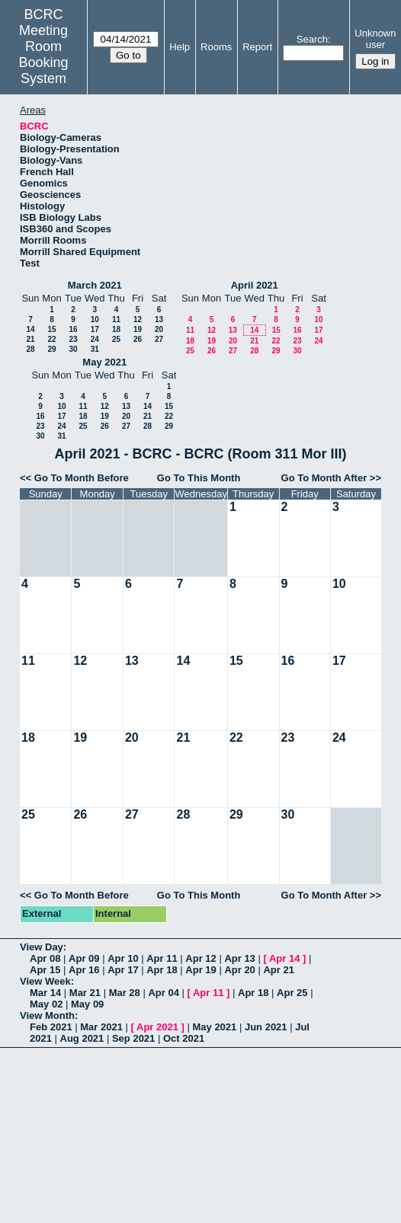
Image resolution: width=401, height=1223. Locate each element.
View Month (47, 1015)
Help (179, 47)
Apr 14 (284, 958)
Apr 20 (239, 970)
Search (312, 39)
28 (30, 349)
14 (30, 329)
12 (137, 319)
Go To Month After (324, 478)
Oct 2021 (183, 1038)
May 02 (46, 1004)
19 (137, 329)
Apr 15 (45, 970)
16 (73, 329)
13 (159, 319)
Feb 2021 (51, 1027)
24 (95, 339)
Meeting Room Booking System (44, 54)
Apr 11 (161, 958)
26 (137, 339)
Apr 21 (278, 970)
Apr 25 (292, 992)
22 (51, 339)
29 (51, 349)
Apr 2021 (157, 1027)
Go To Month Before (81, 478)
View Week (45, 981)
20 (159, 329)
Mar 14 (45, 992)
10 (95, 319)
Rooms (216, 47)
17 (95, 329)
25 (116, 339)
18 (116, 329)
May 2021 (104, 362)
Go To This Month (199, 478)
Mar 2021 (101, 1027)
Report (257, 47)
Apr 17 (122, 970)
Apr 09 (84, 958)
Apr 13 (239, 958)
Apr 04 (163, 992)
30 (73, 349)
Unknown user (375, 38)
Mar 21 (85, 992)
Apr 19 (200, 970)
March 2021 (95, 285)
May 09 (87, 1004)
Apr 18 (161, 970)
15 (51, 329)
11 (116, 319)
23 (73, 339)
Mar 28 (124, 992)
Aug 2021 (82, 1038)
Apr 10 (122, 958)
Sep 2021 (133, 1038)
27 (159, 339)
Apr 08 (45, 958)
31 (95, 349)
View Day (41, 947)
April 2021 (254, 285)
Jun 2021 (266, 1027)
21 (30, 339)
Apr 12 (200, 958)
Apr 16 (84, 970)
